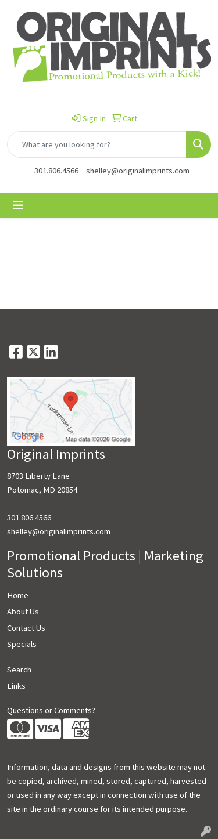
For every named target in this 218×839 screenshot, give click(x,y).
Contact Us (26, 628)
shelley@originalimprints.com (138, 170)
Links (16, 686)
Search (19, 669)
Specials (22, 644)
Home (17, 595)
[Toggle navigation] (18, 205)
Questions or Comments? (51, 710)
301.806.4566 (56, 170)
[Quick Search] (97, 144)
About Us (23, 611)
